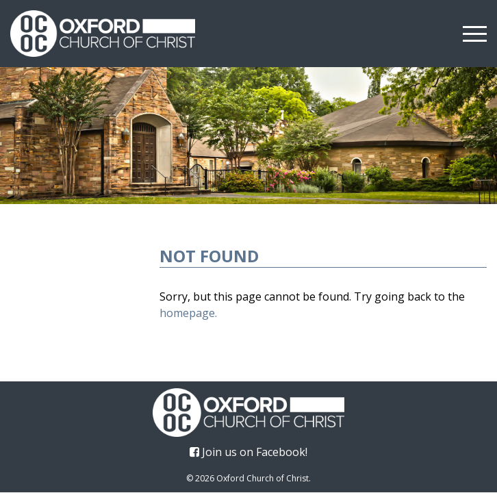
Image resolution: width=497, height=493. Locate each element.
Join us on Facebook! (248, 451)
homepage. (188, 312)
